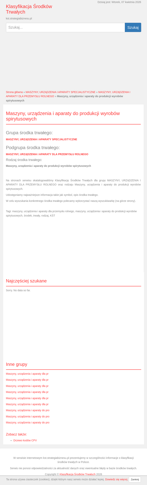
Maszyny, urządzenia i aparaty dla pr (27, 373)
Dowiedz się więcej (116, 479)
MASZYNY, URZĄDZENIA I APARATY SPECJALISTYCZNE (61, 92)
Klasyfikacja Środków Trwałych (29, 9)
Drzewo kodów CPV (25, 440)
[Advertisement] (73, 62)
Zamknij (135, 479)
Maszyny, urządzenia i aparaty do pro (28, 410)
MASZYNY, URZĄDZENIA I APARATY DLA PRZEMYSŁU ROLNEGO (47, 154)
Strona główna (14, 92)
